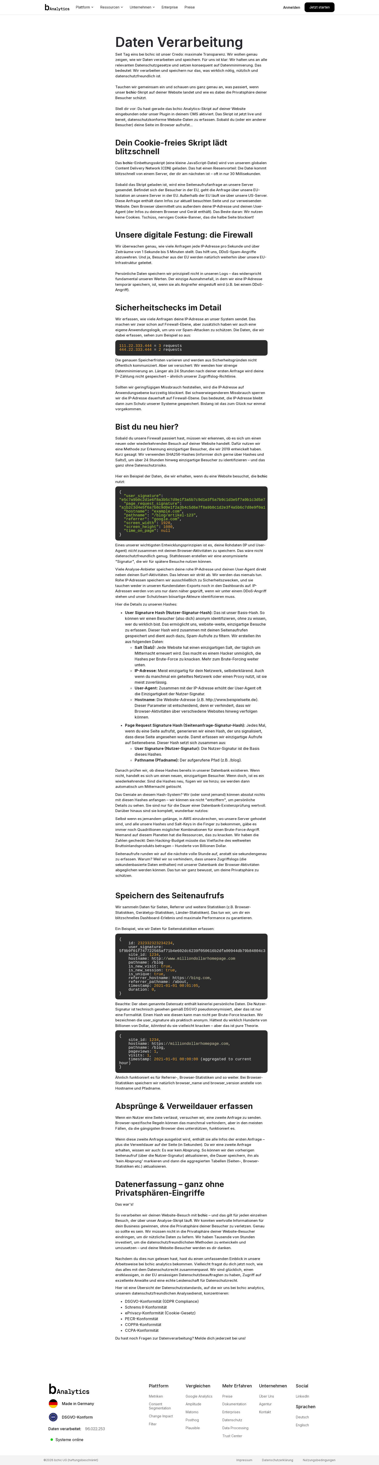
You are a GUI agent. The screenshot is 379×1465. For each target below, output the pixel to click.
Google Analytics (199, 1396)
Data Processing (235, 1428)
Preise (227, 1396)
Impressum (244, 1460)
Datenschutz (232, 1420)
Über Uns (266, 1396)
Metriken (156, 1396)
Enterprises (231, 1412)
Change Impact (161, 1416)
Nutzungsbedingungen (319, 1460)
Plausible (193, 1428)
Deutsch (302, 1417)
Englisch (302, 1425)
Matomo (192, 1412)
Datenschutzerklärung (277, 1460)
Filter (153, 1424)
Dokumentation (234, 1404)
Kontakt (265, 1412)
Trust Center (232, 1436)
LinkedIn (302, 1396)
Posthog (192, 1420)
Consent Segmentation (160, 1406)
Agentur (265, 1404)
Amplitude (193, 1404)
